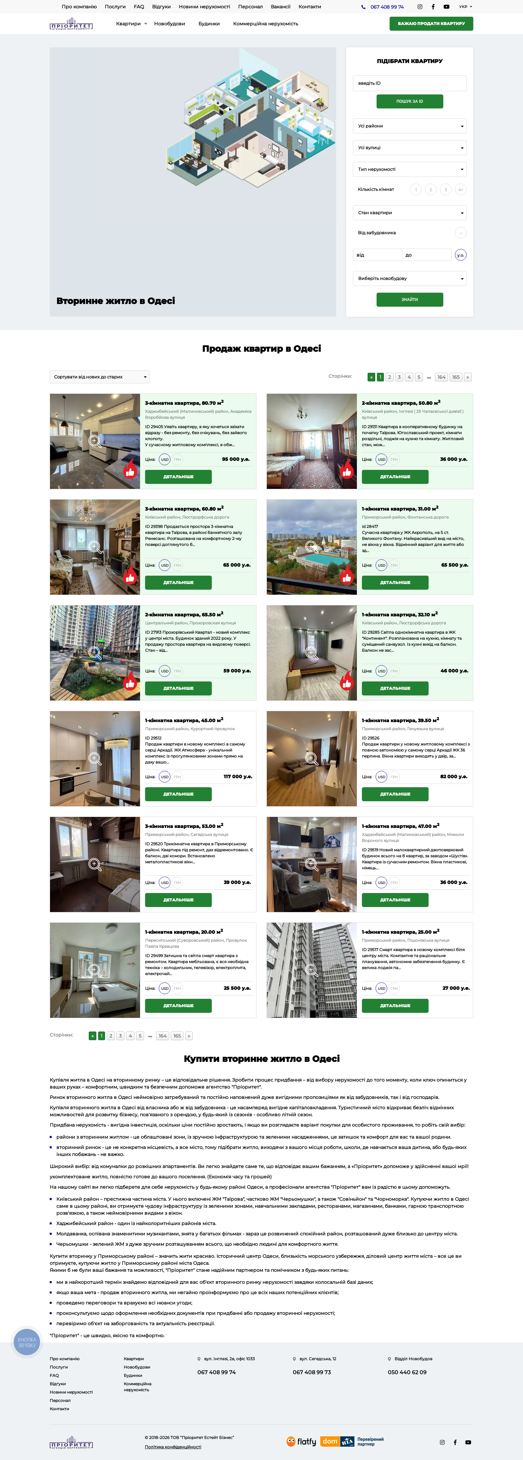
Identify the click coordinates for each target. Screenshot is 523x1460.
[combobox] (410, 125)
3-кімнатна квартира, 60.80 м (184, 508)
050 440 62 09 (407, 1372)
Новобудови (169, 24)
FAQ (139, 7)
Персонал (250, 7)
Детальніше (178, 476)
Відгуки (161, 7)
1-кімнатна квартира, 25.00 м (400, 931)
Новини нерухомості (204, 7)
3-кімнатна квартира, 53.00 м (184, 825)
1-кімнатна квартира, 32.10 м (400, 614)
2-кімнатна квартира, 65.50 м (184, 614)
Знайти (410, 299)
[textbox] (409, 278)
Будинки (209, 24)
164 (441, 377)
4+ (460, 189)
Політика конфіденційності (173, 1446)
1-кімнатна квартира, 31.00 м (400, 508)
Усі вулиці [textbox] (369, 147)
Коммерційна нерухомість (265, 24)
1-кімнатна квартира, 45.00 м (184, 719)
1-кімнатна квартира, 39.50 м (400, 719)
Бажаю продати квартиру (431, 23)
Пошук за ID (410, 101)
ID (147, 526)
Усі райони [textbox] (370, 126)
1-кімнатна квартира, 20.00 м (184, 931)
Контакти (310, 7)
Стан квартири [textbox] (375, 213)
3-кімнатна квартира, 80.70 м (184, 402)
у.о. (460, 255)
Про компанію (79, 7)
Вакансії (281, 7)
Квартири (128, 24)
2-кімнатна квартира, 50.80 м (401, 402)
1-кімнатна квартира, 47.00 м (400, 825)
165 (456, 377)
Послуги (115, 7)
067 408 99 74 (387, 7)
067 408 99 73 (312, 1372)
